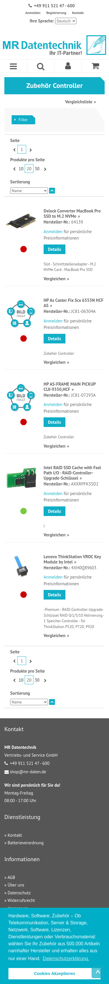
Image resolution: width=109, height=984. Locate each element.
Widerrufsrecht (21, 900)
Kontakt (78, 12)
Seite (14, 140)
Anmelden (32, 12)
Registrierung (56, 12)
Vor (29, 149)
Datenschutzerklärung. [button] (66, 958)
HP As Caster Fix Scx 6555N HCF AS (73, 302)
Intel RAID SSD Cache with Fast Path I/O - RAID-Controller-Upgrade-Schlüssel (72, 473)
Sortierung (20, 182)
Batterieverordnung (26, 842)
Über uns (16, 885)
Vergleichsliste (78, 101)
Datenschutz (19, 893)
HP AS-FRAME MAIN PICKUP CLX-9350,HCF (70, 386)
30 (37, 168)
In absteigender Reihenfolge (52, 191)
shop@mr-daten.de (28, 771)
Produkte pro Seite (27, 159)
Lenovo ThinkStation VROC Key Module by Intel (72, 559)
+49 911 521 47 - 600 (54, 5)
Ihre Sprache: (42, 21)
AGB (11, 877)
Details (54, 249)
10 (21, 168)
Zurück (13, 149)
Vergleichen (54, 278)
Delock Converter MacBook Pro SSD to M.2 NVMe (72, 213)
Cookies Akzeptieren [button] (54, 973)
